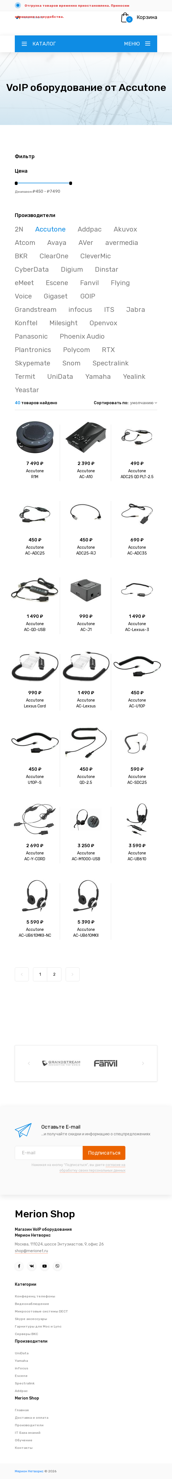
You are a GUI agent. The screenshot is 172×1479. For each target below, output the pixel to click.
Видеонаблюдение (32, 1304)
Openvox (103, 323)
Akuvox (125, 229)
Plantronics (33, 350)
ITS (109, 310)
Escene (57, 283)
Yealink (134, 376)
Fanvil (89, 283)
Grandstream (35, 310)
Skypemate (32, 363)
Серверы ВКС (26, 1334)
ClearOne (54, 256)
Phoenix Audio (82, 336)
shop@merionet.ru (31, 1251)
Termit (25, 376)
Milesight (63, 323)
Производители (29, 1425)
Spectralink (110, 363)
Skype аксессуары (31, 1319)
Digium (72, 269)
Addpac (90, 229)
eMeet (24, 283)
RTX (108, 350)
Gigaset (56, 296)
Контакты (23, 1448)
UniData (60, 376)
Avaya (56, 243)
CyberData (32, 269)
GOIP (87, 296)
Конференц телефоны (35, 1296)
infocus (80, 310)
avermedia (121, 243)
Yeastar (27, 390)
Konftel (26, 323)
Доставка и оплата (31, 1418)
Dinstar (106, 269)
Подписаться (104, 1153)
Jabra (135, 310)
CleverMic (95, 256)
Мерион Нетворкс (29, 1471)
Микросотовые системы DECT (41, 1311)
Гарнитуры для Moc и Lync (38, 1326)
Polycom (76, 350)
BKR (21, 256)
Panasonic (31, 336)
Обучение (23, 1440)
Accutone (50, 229)
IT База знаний (27, 1433)
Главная (22, 1410)
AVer (85, 243)
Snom (71, 363)
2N (19, 229)
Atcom (25, 243)
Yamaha (98, 376)
